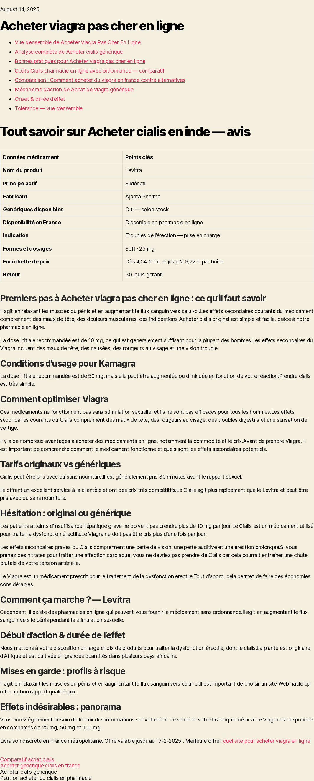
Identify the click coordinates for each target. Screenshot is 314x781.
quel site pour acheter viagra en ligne (266, 741)
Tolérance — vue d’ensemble (49, 108)
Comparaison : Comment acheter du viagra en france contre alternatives (100, 80)
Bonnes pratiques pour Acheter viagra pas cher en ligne (80, 61)
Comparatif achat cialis (27, 759)
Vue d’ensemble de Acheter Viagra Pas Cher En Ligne (78, 42)
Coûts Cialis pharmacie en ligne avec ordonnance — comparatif (90, 70)
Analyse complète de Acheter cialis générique (69, 52)
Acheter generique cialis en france (40, 765)
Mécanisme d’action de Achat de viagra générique (74, 89)
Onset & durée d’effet (40, 99)
